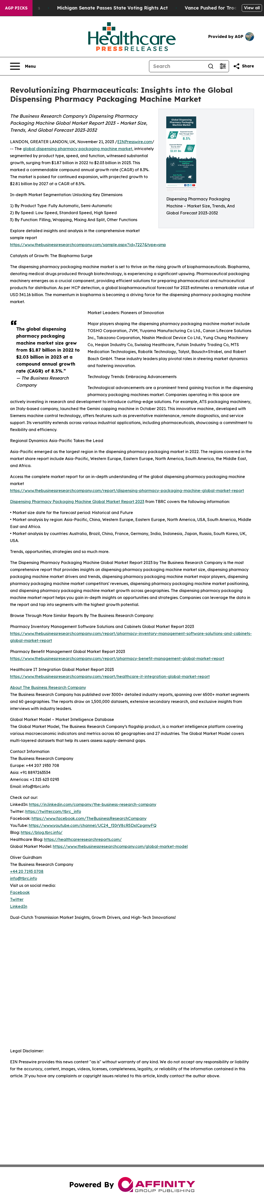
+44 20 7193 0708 (27, 871)
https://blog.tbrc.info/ (41, 832)
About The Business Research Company (48, 687)
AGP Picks (16, 7)
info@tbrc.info (23, 878)
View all (252, 7)
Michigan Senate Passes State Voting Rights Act (116, 8)
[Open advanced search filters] (223, 66)
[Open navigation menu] (23, 66)
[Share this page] (243, 66)
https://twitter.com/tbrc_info (53, 811)
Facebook (20, 892)
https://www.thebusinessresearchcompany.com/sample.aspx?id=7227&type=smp (88, 244)
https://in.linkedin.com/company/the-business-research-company (92, 804)
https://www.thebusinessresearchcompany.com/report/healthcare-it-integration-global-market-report (110, 676)
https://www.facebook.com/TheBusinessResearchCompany (89, 818)
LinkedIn (18, 906)
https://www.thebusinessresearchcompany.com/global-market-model (120, 846)
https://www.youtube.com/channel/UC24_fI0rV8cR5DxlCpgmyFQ (92, 825)
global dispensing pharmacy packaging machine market (77, 148)
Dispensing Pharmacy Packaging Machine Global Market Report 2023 (77, 501)
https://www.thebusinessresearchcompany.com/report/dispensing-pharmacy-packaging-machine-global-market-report (127, 490)
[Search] (177, 66)
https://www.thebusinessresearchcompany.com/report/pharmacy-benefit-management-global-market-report (117, 658)
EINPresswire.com (134, 141)
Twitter (17, 899)
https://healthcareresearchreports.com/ (83, 839)
